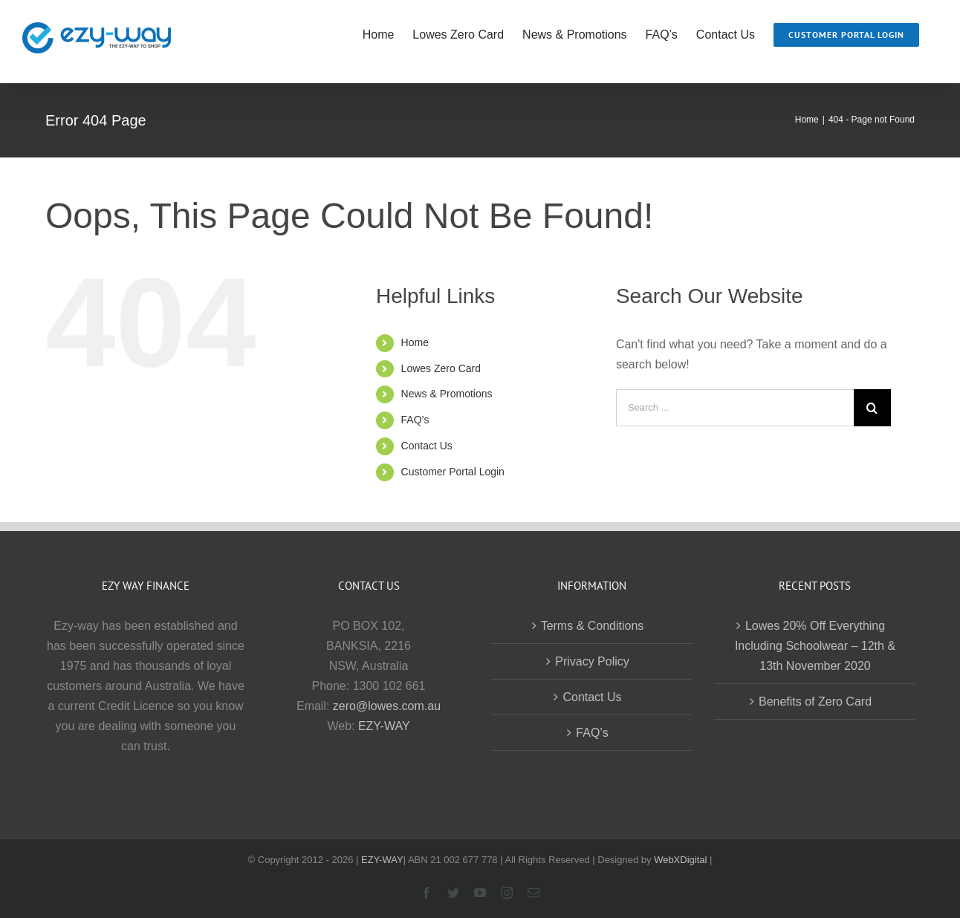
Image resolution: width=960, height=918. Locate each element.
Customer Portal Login (453, 472)
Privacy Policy (592, 661)
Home (415, 342)
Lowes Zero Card (441, 368)
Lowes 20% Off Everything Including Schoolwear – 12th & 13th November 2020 (815, 645)
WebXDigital (680, 859)
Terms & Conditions (592, 625)
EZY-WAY (384, 726)
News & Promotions (447, 394)
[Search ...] (735, 407)
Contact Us (427, 446)
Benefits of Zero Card (815, 701)
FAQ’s (415, 420)
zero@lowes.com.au (387, 706)
